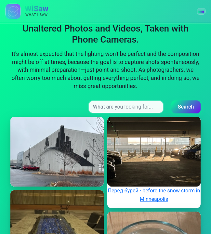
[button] (201, 11)
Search (186, 107)
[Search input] (126, 106)
